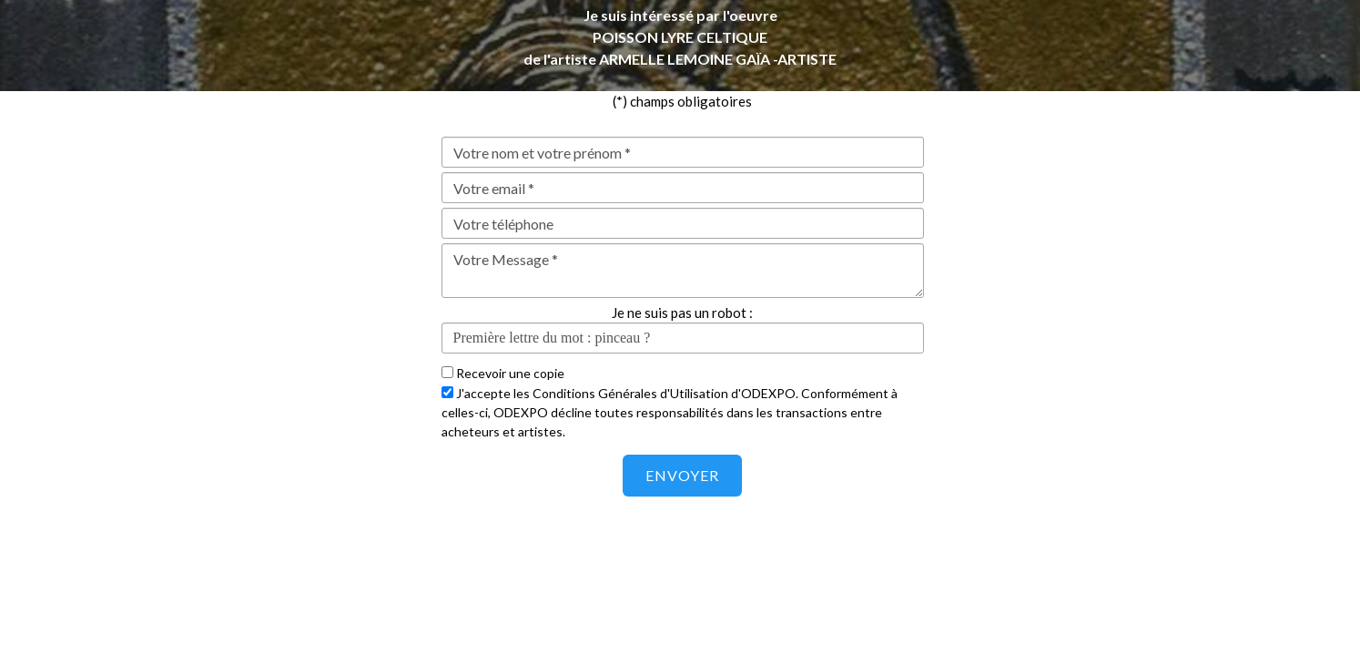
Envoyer (682, 475)
